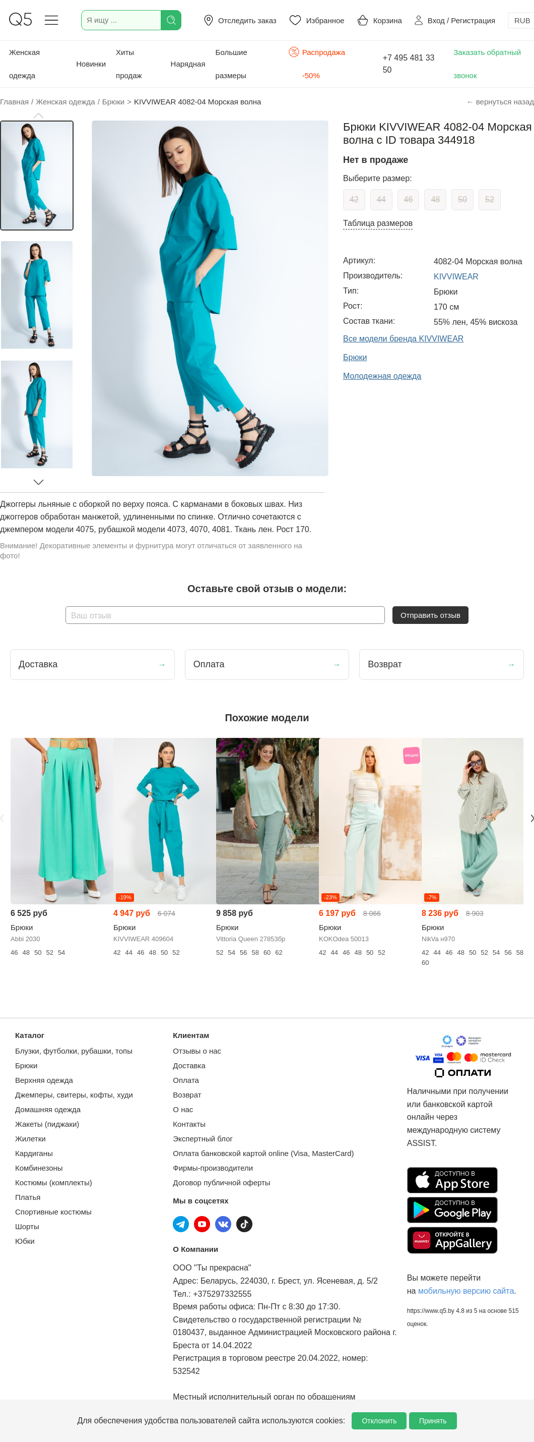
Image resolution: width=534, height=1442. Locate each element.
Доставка (189, 1065)
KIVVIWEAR (456, 276)
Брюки (26, 1065)
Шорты (27, 1226)
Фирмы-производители (213, 1168)
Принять (433, 1421)
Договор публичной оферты (221, 1182)
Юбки (25, 1241)
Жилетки (30, 1138)
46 (408, 199)
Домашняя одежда (48, 1109)
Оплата (186, 1080)
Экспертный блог (203, 1138)
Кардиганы (34, 1153)
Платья (27, 1197)
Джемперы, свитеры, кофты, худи (74, 1094)
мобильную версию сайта (466, 1291)
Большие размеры (231, 64)
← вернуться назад (500, 101)
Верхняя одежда (44, 1080)
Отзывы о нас (197, 1051)
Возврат (187, 1094)
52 (489, 199)
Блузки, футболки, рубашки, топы (73, 1051)
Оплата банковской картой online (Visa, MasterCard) (263, 1153)
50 (462, 199)
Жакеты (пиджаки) (47, 1124)
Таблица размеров (378, 223)
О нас (183, 1109)
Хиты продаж (129, 64)
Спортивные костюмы (53, 1211)
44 (381, 199)
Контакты (189, 1124)
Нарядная (188, 64)
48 (435, 199)
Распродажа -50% (316, 63)
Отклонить (379, 1421)
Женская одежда (24, 64)
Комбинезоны (39, 1168)
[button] (38, 115)
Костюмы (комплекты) (53, 1182)
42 (354, 199)
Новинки (91, 64)
